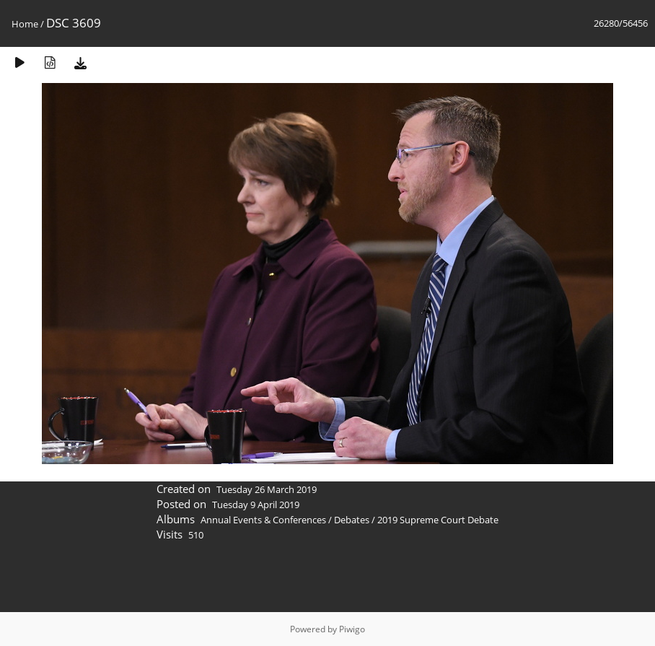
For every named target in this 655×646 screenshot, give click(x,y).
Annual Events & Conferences (263, 519)
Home (25, 23)
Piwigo (352, 629)
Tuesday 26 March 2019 (266, 489)
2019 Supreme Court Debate (437, 519)
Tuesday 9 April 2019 (255, 504)
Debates (351, 519)
